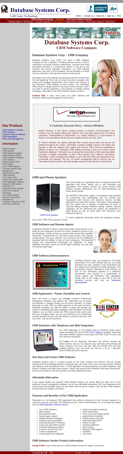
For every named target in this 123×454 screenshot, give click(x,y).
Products (60, 19)
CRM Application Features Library (53, 405)
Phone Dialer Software (94, 22)
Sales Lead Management (12, 139)
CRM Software (58, 22)
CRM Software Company (42, 19)
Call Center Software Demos (79, 19)
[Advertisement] (15, 72)
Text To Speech (95, 332)
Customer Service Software (13, 134)
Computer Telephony (42, 22)
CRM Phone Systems (49, 214)
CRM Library (110, 22)
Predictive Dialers (14, 22)
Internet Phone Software (75, 22)
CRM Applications (9, 137)
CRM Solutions (8, 132)
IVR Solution (28, 22)
